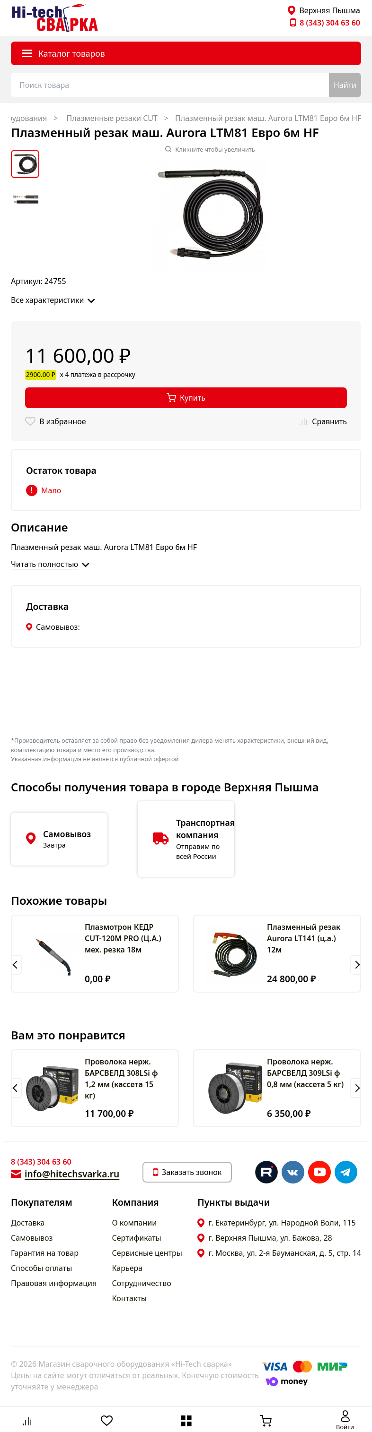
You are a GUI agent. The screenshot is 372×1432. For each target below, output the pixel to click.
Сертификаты (136, 1238)
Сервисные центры (147, 1253)
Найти (345, 85)
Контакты (129, 1298)
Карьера (127, 1268)
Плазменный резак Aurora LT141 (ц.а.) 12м (303, 938)
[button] (16, 965)
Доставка (28, 1223)
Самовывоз (32, 1238)
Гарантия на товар (45, 1253)
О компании (134, 1223)
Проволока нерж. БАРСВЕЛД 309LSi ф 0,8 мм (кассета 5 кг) (305, 1072)
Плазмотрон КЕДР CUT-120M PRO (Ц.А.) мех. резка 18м (123, 938)
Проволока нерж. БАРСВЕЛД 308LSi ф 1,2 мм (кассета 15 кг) (121, 1078)
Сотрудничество (141, 1283)
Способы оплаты (41, 1268)
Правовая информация (54, 1283)
